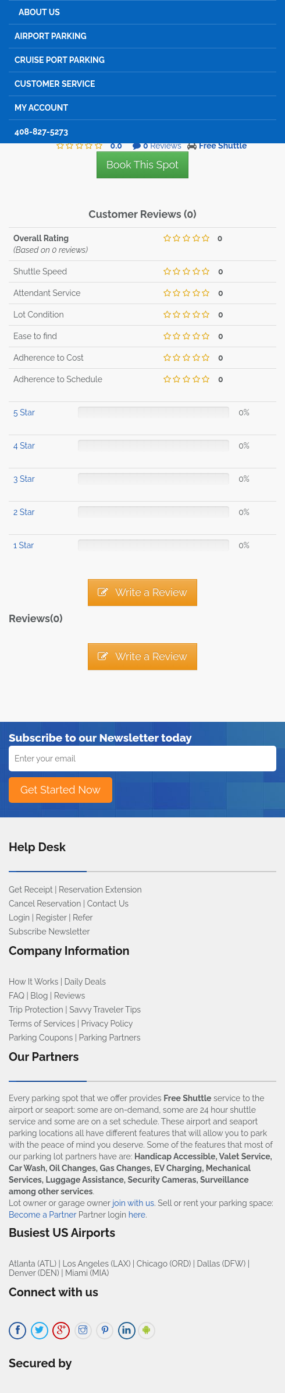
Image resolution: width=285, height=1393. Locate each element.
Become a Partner (42, 1214)
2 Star (23, 512)
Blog (39, 995)
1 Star (23, 545)
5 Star (24, 412)
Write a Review (142, 592)
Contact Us (108, 903)
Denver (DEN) (34, 1273)
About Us (39, 12)
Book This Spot (142, 164)
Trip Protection (36, 1009)
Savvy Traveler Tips (105, 1009)
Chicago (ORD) (164, 1263)
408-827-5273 (41, 131)
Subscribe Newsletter (49, 931)
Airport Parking (51, 36)
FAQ (16, 995)
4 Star (24, 445)
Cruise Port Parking (60, 60)
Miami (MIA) (87, 1273)
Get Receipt (31, 889)
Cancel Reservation (45, 903)
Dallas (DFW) (221, 1263)
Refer (83, 917)
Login (19, 917)
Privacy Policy (107, 1023)
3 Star (24, 479)
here (137, 1214)
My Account (41, 107)
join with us (133, 1203)
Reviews (69, 995)
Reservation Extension (100, 889)
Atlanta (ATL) (32, 1263)
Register (51, 917)
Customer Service (55, 84)
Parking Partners (110, 1037)
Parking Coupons (41, 1037)
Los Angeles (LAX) (96, 1263)
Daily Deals (85, 981)
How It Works (33, 981)
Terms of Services (42, 1023)
